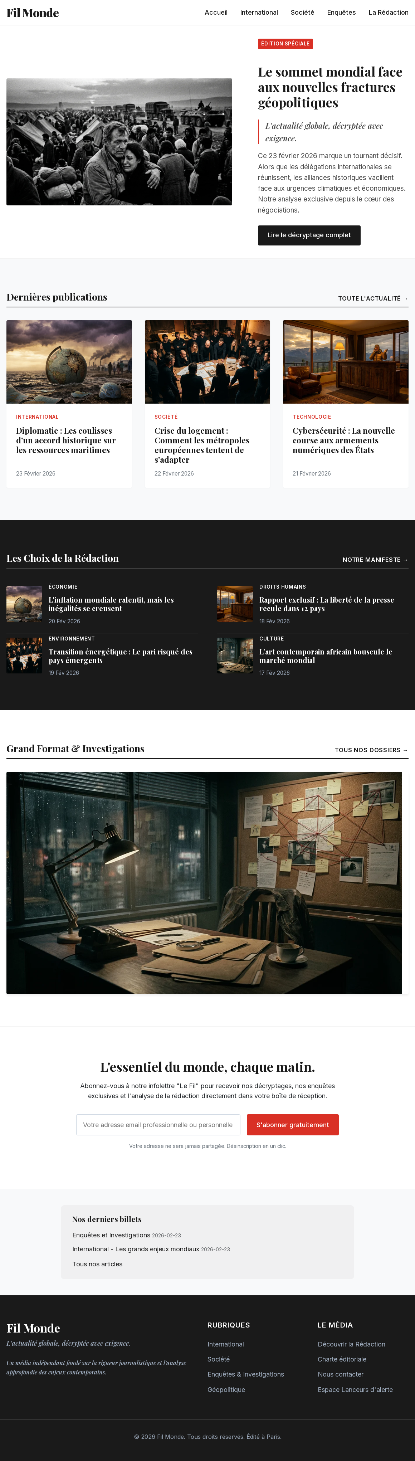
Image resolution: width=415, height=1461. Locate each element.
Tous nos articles (97, 1264)
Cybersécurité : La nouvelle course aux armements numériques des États (344, 440)
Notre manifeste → (376, 559)
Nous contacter (340, 1374)
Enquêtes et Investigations (111, 1235)
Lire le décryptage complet (309, 235)
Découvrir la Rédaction (351, 1344)
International (259, 12)
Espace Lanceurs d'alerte (355, 1389)
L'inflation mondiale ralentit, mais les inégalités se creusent (111, 604)
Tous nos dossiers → (372, 750)
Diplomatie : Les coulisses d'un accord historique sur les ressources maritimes (66, 440)
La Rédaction (389, 12)
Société (302, 12)
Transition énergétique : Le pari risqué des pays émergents (120, 656)
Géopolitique (226, 1389)
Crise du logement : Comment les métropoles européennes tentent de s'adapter (202, 445)
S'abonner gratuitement (293, 1125)
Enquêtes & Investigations (246, 1374)
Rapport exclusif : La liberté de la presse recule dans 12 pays (326, 604)
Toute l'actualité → (373, 298)
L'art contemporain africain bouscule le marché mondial (325, 656)
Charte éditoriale (342, 1359)
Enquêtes (341, 12)
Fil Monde (32, 12)
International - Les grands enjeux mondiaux (135, 1249)
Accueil (216, 12)
